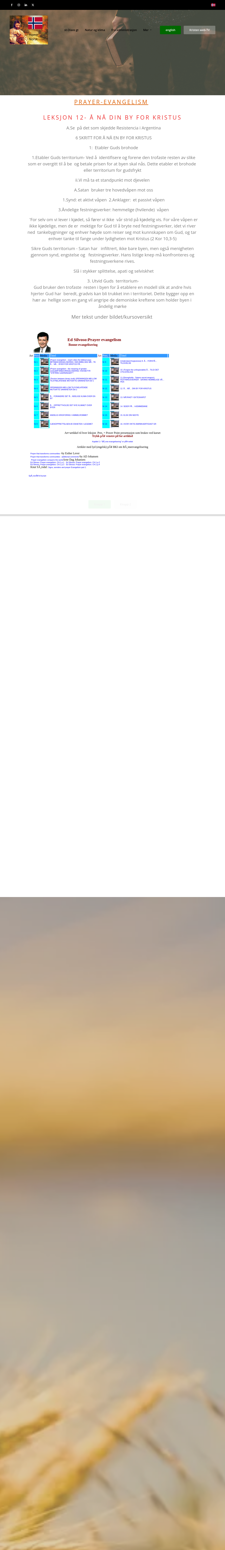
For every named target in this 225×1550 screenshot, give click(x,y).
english (170, 30)
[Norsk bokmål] (213, 5)
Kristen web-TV (199, 30)
